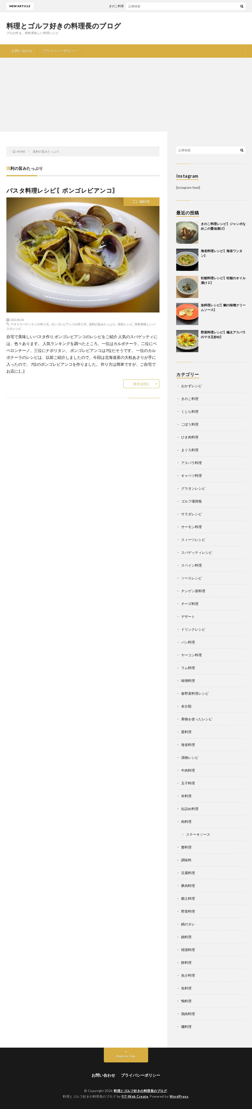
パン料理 (188, 642)
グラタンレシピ (193, 488)
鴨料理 (186, 1001)
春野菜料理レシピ (195, 693)
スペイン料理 (191, 565)
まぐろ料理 (189, 450)
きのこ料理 (189, 399)
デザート (188, 616)
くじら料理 (189, 411)
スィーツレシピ (193, 539)
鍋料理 (186, 937)
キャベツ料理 (191, 475)
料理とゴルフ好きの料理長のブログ (63, 25)
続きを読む (141, 384)
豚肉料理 (188, 886)
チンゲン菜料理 (193, 591)
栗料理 (186, 732)
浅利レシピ (125, 324)
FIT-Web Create (135, 1096)
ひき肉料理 (189, 437)
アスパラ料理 (191, 463)
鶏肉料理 (188, 1014)
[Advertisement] (126, 94)
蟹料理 (186, 847)
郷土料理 (188, 898)
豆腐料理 (188, 873)
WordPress (179, 1096)
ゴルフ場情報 (191, 501)
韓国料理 (188, 950)
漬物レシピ (189, 757)
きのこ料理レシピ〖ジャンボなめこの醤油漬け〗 (144, 6)
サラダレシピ (191, 514)
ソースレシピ (191, 578)
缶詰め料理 (189, 809)
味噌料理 (188, 680)
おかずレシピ (191, 386)
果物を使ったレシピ (196, 719)
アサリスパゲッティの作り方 (30, 324)
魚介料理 (188, 975)
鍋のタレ (188, 924)
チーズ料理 (189, 604)
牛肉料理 (188, 770)
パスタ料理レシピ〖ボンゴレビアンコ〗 (62, 190)
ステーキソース (198, 834)
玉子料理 (188, 783)
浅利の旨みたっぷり (102, 324)
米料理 (186, 796)
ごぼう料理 (189, 424)
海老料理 (188, 745)
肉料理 (186, 821)
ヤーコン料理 (191, 655)
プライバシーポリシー (60, 51)
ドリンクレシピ (193, 629)
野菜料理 (188, 911)
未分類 (186, 706)
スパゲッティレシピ (196, 552)
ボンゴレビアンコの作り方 (69, 324)
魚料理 (186, 988)
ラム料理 (188, 668)
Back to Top (126, 1056)
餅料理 (186, 962)
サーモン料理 (191, 527)
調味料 (186, 860)
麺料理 (144, 202)
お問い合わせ (22, 51)
